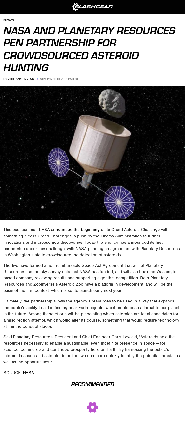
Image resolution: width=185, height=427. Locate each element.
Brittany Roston (21, 79)
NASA (28, 372)
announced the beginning (75, 229)
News (8, 20)
